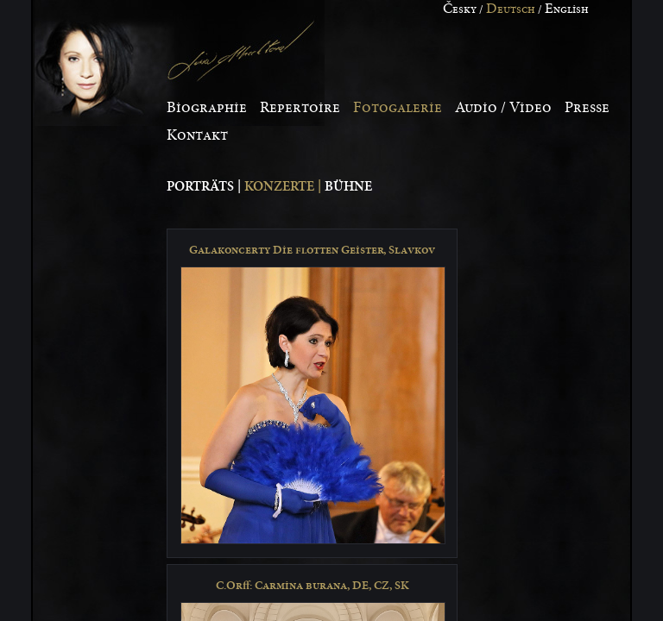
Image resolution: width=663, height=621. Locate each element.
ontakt (197, 135)
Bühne (348, 187)
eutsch (510, 9)
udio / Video (503, 107)
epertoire (300, 107)
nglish (567, 9)
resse (587, 107)
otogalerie (397, 107)
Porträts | (205, 187)
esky (460, 9)
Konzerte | (284, 187)
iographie (207, 107)
